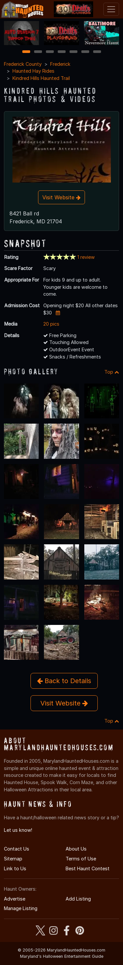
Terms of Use (81, 858)
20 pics (51, 324)
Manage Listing (20, 908)
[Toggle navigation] (111, 9)
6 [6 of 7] (85, 52)
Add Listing (78, 899)
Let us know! (18, 830)
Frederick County (23, 64)
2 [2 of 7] (38, 52)
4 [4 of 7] (61, 52)
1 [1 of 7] (26, 52)
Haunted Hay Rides (33, 71)
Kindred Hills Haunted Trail (41, 78)
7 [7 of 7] (96, 52)
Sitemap (13, 858)
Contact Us (16, 849)
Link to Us (15, 868)
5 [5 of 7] (73, 52)
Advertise (14, 899)
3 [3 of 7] (50, 52)
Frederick (60, 64)
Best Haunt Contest (88, 868)
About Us (76, 849)
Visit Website (61, 197)
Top (111, 372)
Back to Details (64, 681)
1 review (86, 257)
